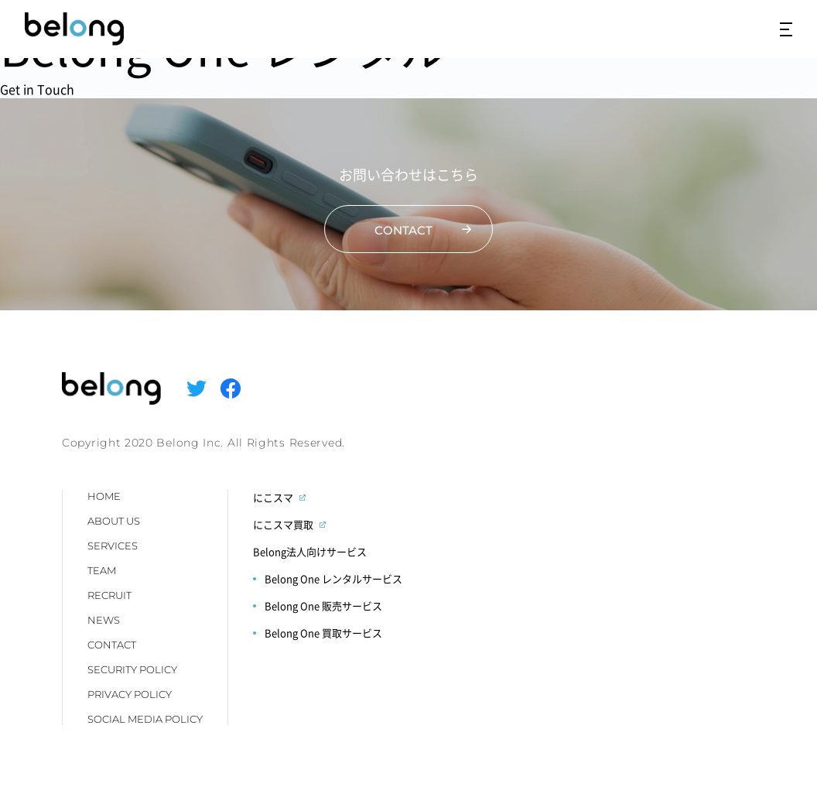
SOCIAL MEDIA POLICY (145, 719)
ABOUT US (113, 521)
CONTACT (111, 644)
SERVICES (112, 545)
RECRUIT (109, 595)
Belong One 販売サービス (323, 605)
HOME (104, 496)
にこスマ (273, 497)
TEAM (101, 570)
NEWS (103, 620)
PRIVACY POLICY (129, 694)
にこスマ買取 (283, 524)
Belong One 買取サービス (323, 632)
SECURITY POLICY (132, 669)
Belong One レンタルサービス (333, 578)
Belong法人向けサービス (310, 551)
